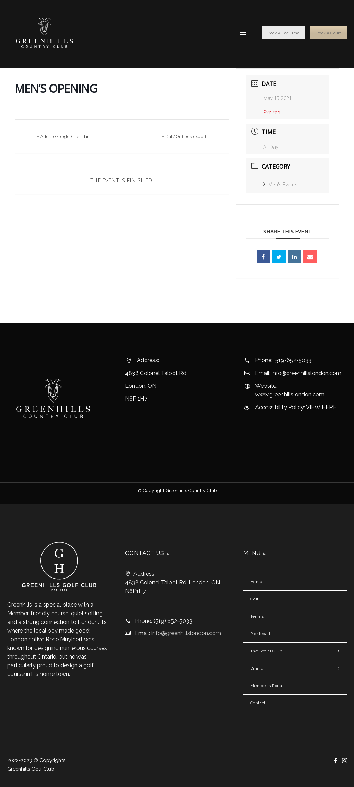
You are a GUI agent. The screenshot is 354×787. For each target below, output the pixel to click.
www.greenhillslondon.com (289, 394)
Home (256, 581)
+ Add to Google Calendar (65, 136)
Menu (243, 34)
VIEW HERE (321, 407)
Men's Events (280, 184)
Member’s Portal (267, 685)
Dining (257, 668)
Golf (254, 599)
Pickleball (260, 633)
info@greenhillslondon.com (306, 373)
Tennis (257, 616)
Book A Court (328, 32)
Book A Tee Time (283, 32)
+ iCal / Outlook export (181, 136)
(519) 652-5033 (172, 621)
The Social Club (266, 651)
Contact (258, 702)
